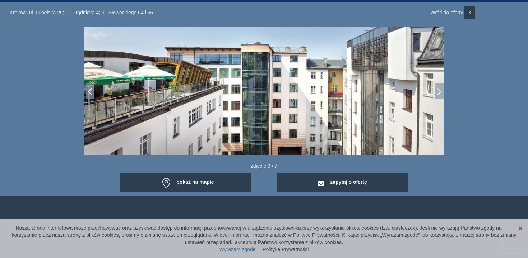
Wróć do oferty (452, 12)
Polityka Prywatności (286, 249)
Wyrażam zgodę (237, 249)
